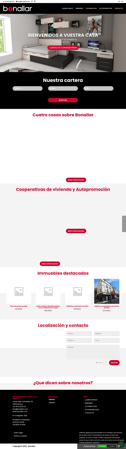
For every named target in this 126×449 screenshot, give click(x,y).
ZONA (52, 88)
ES (122, 1)
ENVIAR (114, 362)
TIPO (87, 88)
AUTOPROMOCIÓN (105, 8)
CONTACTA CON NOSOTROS (63, 50)
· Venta (51, 399)
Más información (76, 180)
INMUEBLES (79, 8)
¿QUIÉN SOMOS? (67, 8)
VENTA (18, 88)
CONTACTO (119, 8)
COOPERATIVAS (91, 8)
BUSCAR (63, 100)
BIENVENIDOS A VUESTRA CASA (63, 38)
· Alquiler (51, 402)
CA (119, 1)
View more (103, 443)
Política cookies (20, 436)
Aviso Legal (18, 433)
